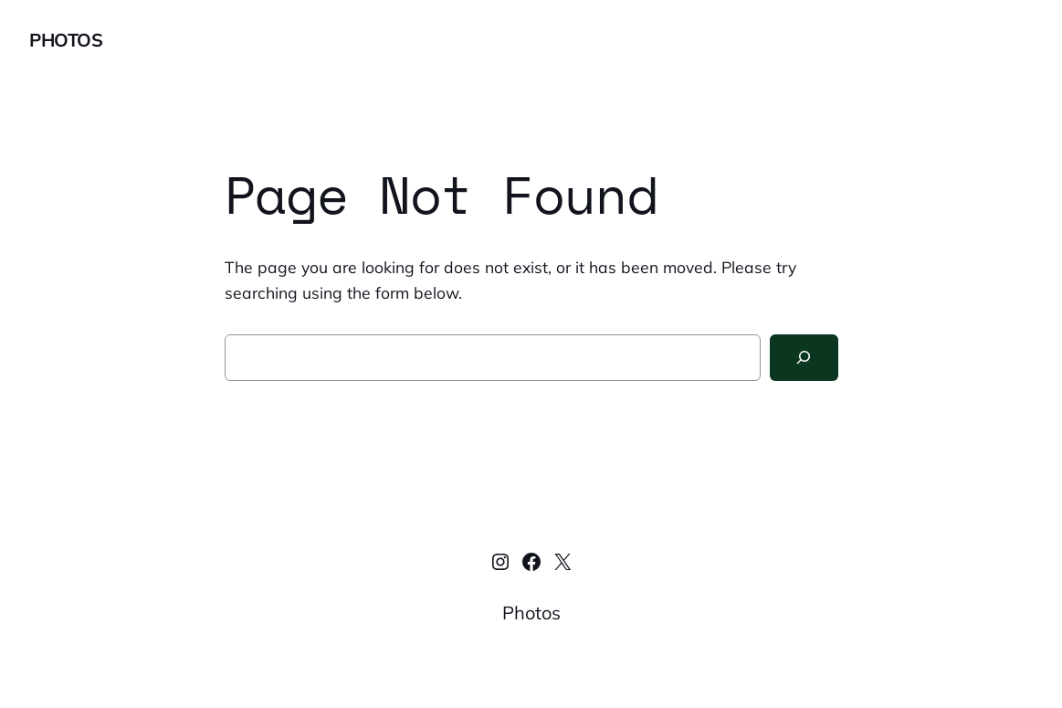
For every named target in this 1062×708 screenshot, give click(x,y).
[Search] (804, 357)
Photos (66, 39)
